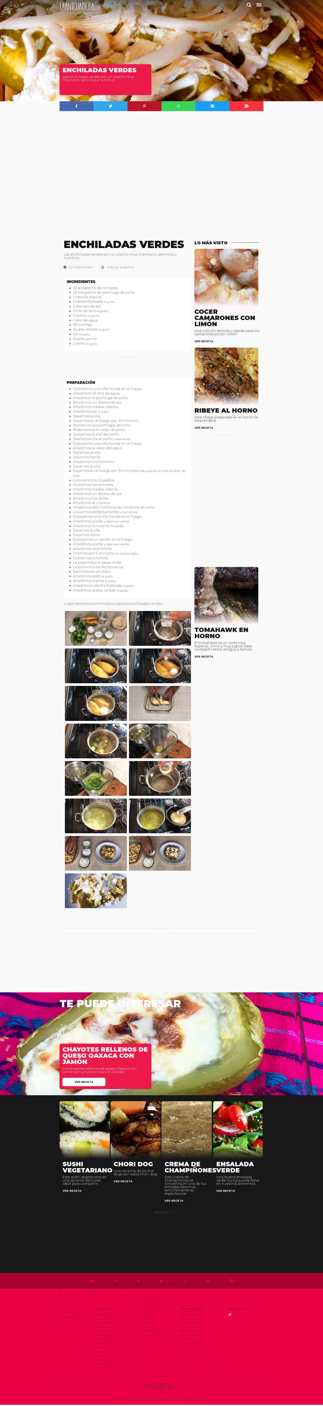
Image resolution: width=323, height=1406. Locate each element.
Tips (146, 1336)
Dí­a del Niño (189, 1332)
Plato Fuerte (96, 1296)
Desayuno (103, 1328)
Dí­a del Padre (190, 1336)
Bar (146, 1316)
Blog (147, 1320)
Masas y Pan (104, 1340)
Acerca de (67, 1314)
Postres (102, 1357)
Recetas (74, 1296)
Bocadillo (103, 1320)
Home (64, 1310)
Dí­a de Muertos (191, 1328)
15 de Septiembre (191, 1316)
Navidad (186, 1340)
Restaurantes (153, 1332)
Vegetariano (105, 1369)
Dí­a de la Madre (191, 1324)
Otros (100, 1344)
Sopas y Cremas (107, 1365)
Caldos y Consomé (109, 1324)
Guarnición (104, 1336)
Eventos (149, 1324)
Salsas (100, 1361)
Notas (147, 1328)
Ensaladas (103, 1332)
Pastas (100, 1348)
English (236, 1316)
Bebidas (101, 1316)
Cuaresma (187, 1320)
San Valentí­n (189, 1344)
